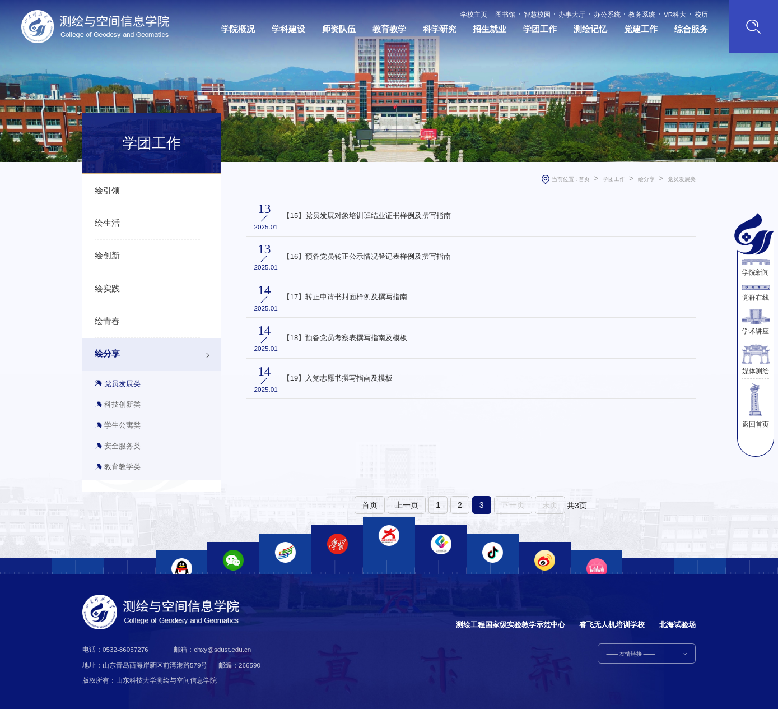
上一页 (406, 505)
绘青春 (107, 321)
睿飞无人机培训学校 (612, 624)
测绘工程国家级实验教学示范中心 (510, 624)
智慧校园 (537, 14)
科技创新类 (122, 404)
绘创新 (107, 255)
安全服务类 (122, 446)
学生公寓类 (122, 425)
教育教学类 (122, 466)
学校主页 (473, 14)
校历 (701, 14)
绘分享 (107, 353)
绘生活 (107, 223)
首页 (584, 179)
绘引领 (107, 190)
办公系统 (607, 14)
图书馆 (505, 14)
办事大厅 (571, 14)
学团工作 (614, 179)
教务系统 (641, 14)
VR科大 (675, 14)
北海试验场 (677, 624)
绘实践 (107, 288)
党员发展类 (122, 383)
